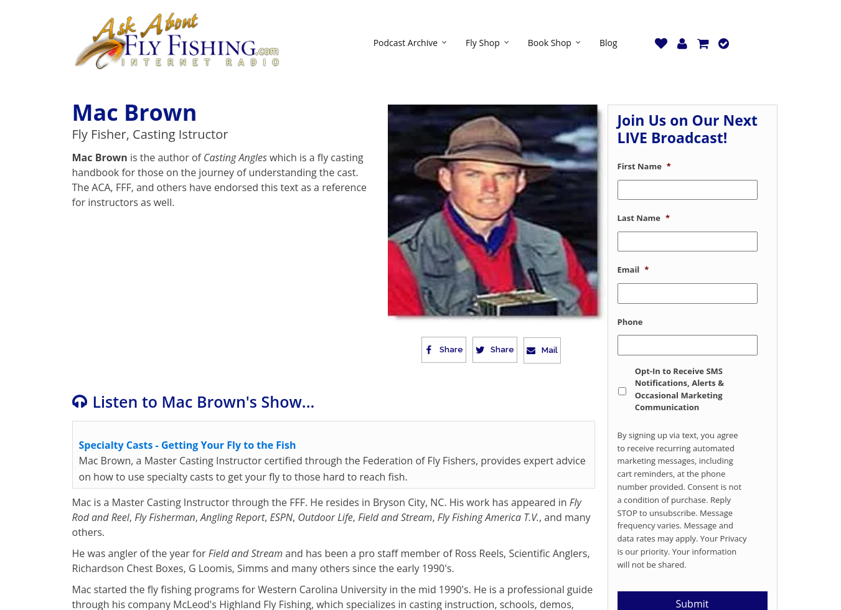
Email (633, 270)
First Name (644, 166)
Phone (630, 322)
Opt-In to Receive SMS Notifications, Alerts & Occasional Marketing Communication (679, 389)
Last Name (644, 218)
